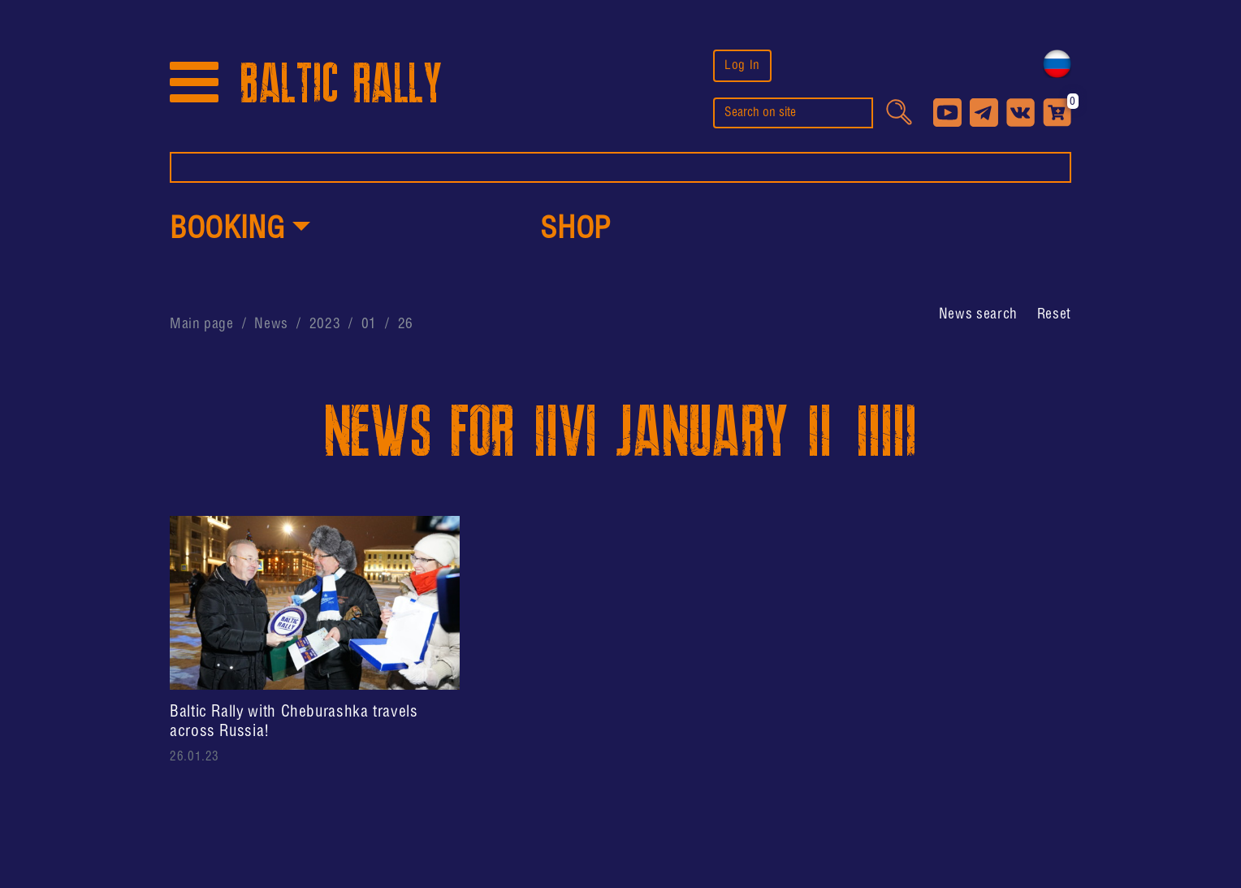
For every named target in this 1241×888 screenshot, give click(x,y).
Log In (742, 65)
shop (576, 230)
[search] (793, 112)
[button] (240, 230)
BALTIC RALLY (341, 84)
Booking (227, 230)
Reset (1054, 314)
